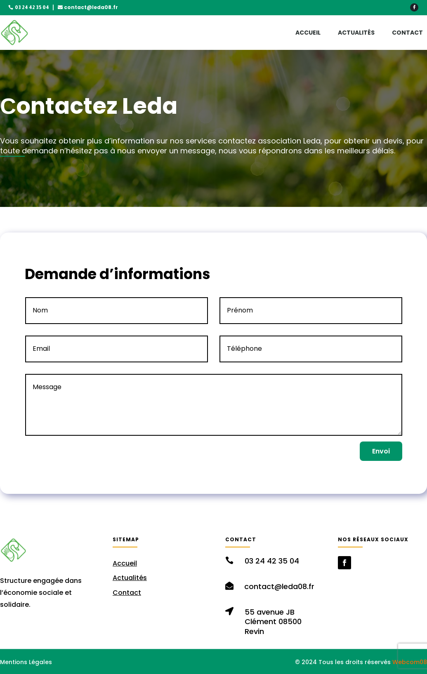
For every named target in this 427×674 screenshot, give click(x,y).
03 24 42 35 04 (32, 7)
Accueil (308, 32)
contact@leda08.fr (91, 7)
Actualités (356, 32)
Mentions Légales (26, 662)
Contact (407, 32)
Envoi (381, 451)
